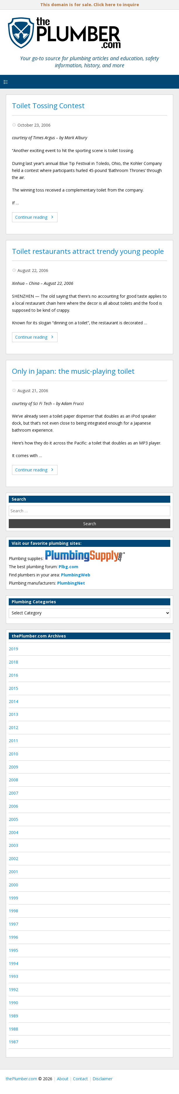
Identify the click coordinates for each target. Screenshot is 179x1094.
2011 (13, 740)
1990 (13, 1002)
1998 (13, 911)
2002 (13, 858)
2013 (13, 714)
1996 (13, 937)
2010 (13, 754)
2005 (13, 819)
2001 (13, 871)
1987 (13, 1042)
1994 (13, 963)
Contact (80, 1078)
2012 (13, 727)
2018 (13, 662)
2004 (13, 832)
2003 (13, 845)
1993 (13, 976)
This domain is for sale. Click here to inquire (89, 4)
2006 (13, 806)
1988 (13, 1029)
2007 (13, 793)
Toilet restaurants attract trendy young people (88, 251)
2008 (13, 780)
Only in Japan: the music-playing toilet (73, 371)
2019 (13, 649)
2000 (13, 885)
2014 (13, 701)
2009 (13, 767)
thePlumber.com (21, 1078)
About (62, 1078)
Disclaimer (102, 1078)
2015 (13, 688)
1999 (13, 898)
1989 (13, 1016)
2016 (13, 675)
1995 (13, 950)
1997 (13, 924)
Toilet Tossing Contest (48, 105)
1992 (13, 989)
